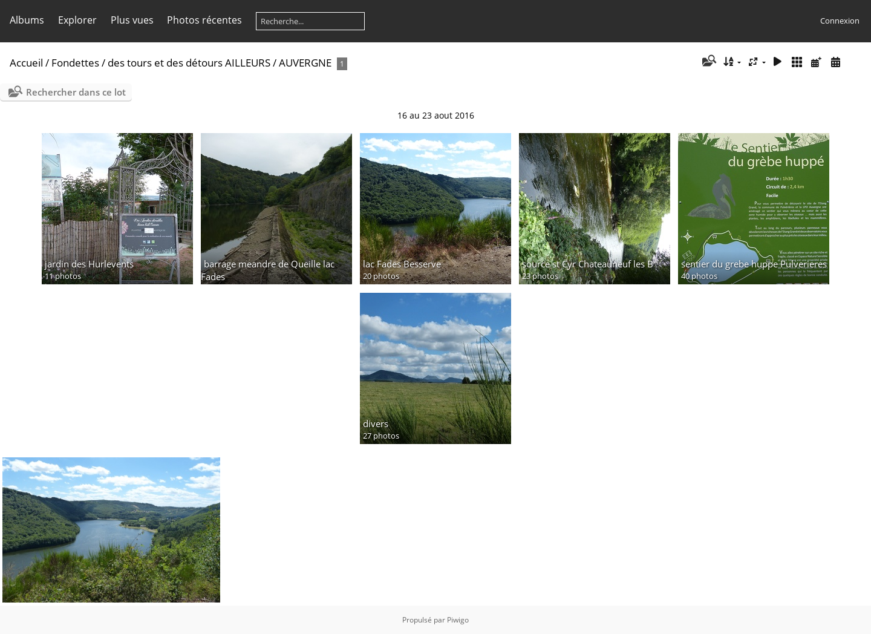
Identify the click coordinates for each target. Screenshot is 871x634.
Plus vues (132, 20)
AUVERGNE (305, 63)
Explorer (77, 20)
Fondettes (75, 63)
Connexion (840, 20)
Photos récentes (204, 20)
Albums (27, 20)
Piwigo (458, 620)
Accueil (26, 63)
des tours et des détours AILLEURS (189, 63)
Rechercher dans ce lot (76, 92)
